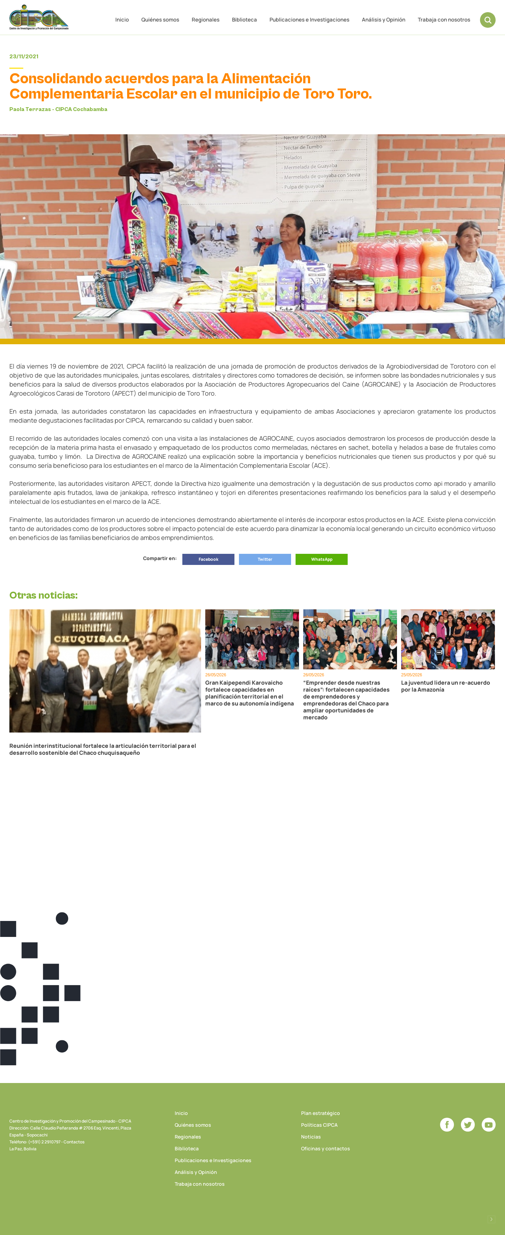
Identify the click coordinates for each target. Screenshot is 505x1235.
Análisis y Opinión (383, 19)
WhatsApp (321, 559)
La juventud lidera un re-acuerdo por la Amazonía (445, 686)
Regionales (206, 19)
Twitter (265, 559)
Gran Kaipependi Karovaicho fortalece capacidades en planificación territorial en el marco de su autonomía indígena (249, 693)
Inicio (122, 19)
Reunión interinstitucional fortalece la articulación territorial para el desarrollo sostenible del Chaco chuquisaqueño (102, 749)
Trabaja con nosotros (444, 19)
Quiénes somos (160, 19)
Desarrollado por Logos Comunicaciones (491, 1219)
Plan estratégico (320, 1113)
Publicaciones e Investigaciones (309, 19)
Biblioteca (244, 19)
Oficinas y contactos (325, 1148)
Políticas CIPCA (319, 1125)
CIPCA (38, 17)
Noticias (311, 1136)
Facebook (208, 559)
